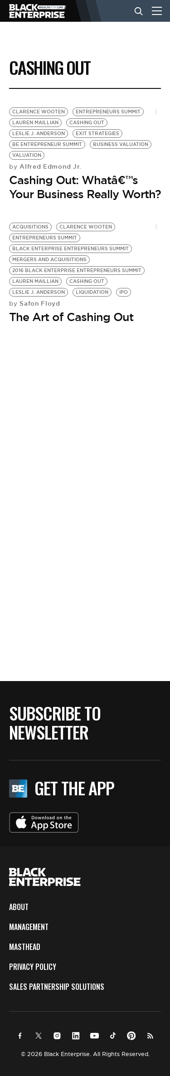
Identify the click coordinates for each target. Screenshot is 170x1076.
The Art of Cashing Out (71, 317)
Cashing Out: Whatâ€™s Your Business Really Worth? (85, 187)
